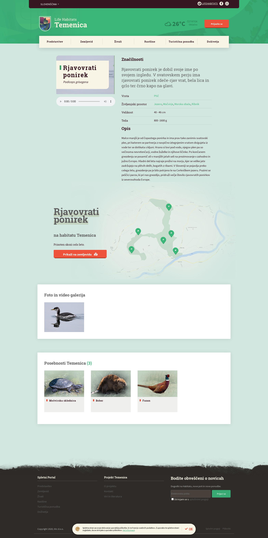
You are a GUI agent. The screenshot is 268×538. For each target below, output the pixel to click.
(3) (89, 363)
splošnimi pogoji (199, 498)
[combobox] (49, 4)
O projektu (110, 485)
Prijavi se (221, 492)
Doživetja (213, 41)
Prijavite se (217, 23)
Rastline (149, 41)
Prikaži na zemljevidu (80, 254)
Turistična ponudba (181, 41)
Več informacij (129, 530)
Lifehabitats (208, 3)
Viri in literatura (113, 495)
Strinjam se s (190, 498)
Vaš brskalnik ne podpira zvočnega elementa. (85, 101)
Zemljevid (86, 41)
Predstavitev (55, 41)
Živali (118, 41)
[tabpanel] (64, 390)
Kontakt (108, 490)
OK (191, 529)
